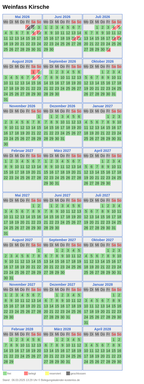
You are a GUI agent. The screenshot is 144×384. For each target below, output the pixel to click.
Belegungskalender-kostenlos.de (60, 379)
